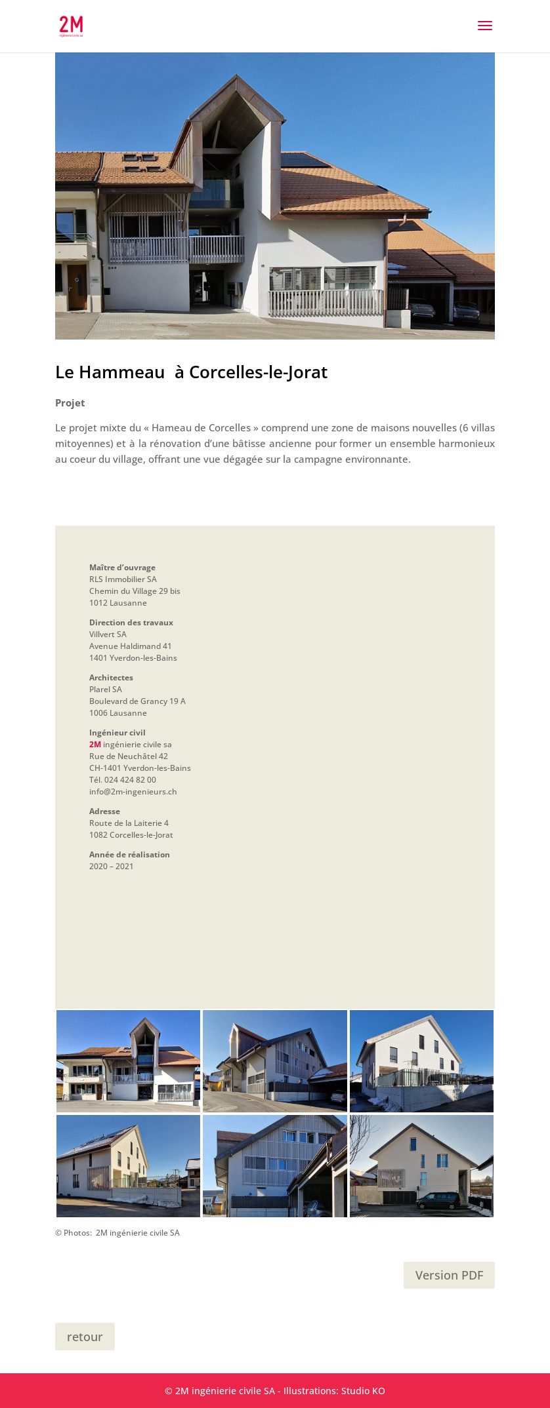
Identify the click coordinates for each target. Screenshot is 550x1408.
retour (85, 1336)
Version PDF (449, 1275)
